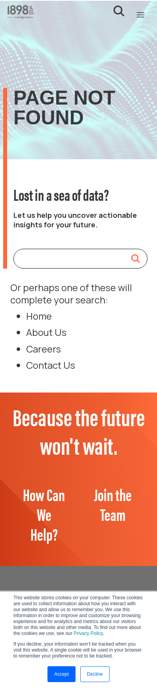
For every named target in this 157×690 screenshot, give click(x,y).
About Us (46, 332)
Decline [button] (95, 674)
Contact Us (50, 365)
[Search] (72, 258)
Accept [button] (61, 674)
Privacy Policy (88, 633)
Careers (43, 348)
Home (39, 315)
